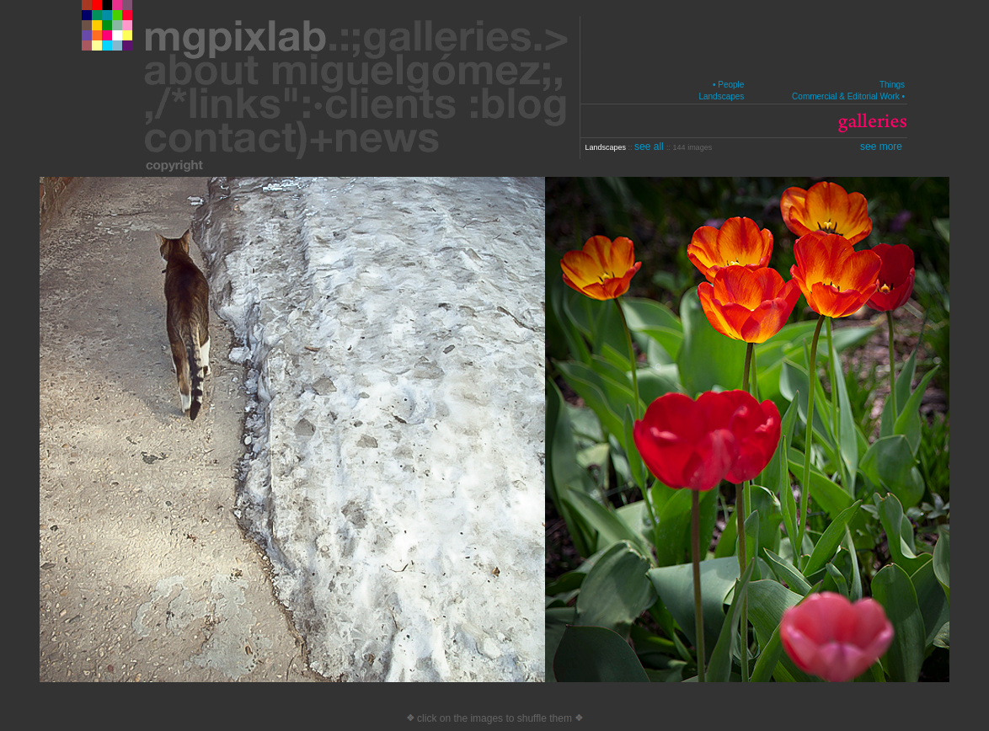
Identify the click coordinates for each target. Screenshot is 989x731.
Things (892, 84)
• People (728, 84)
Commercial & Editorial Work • (848, 96)
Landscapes (721, 96)
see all (650, 146)
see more (881, 146)
